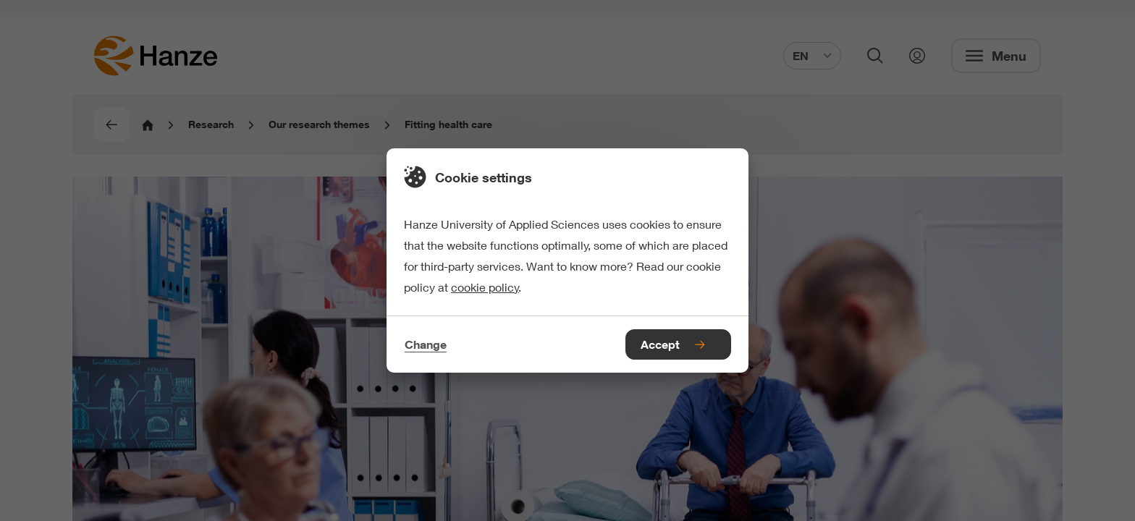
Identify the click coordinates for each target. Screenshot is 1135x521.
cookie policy (485, 287)
